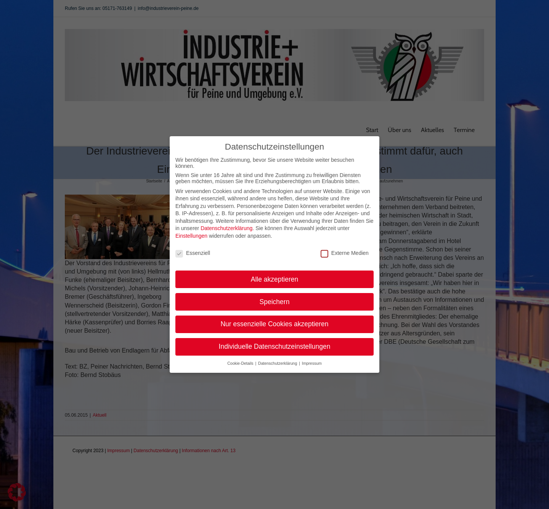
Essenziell (192, 247)
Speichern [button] (275, 296)
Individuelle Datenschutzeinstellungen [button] (275, 341)
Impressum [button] (312, 357)
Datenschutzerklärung (226, 222)
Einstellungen (191, 230)
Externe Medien (345, 247)
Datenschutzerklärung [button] (278, 357)
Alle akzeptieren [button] (275, 273)
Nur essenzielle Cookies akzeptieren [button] (274, 318)
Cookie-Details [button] (240, 357)
